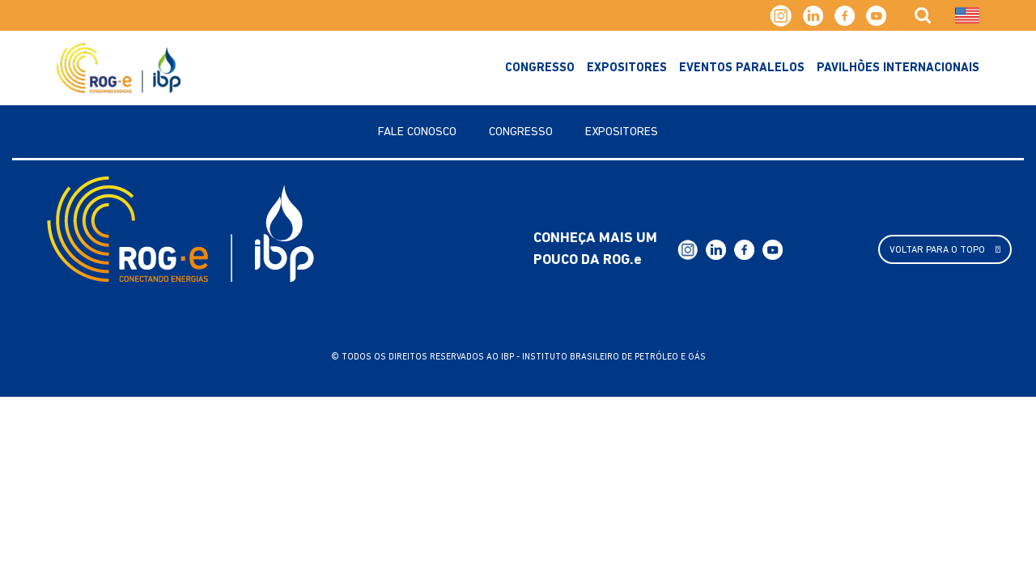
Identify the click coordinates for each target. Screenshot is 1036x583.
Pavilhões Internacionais (898, 68)
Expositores (627, 68)
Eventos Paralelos (742, 68)
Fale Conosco (417, 132)
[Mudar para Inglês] (967, 15)
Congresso (540, 68)
